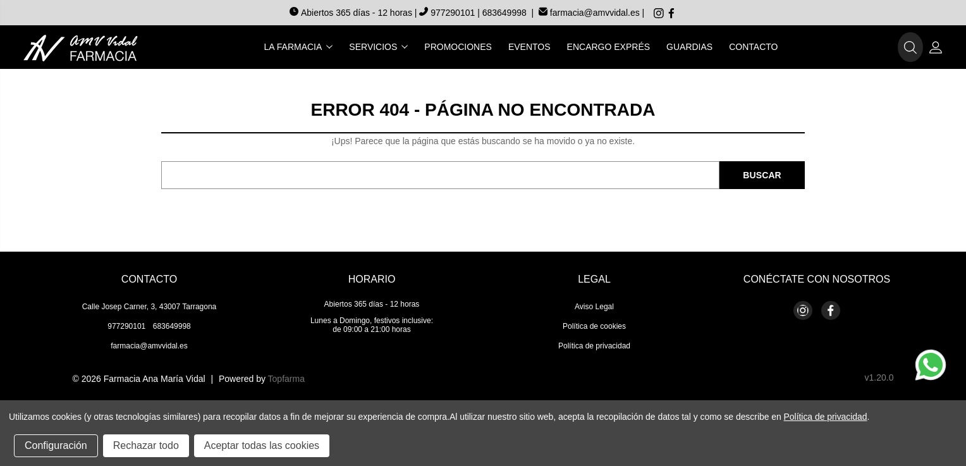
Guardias (689, 47)
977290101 (448, 13)
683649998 (504, 13)
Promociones (458, 47)
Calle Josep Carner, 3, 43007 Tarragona (149, 306)
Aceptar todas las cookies (261, 445)
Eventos (529, 47)
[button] (910, 47)
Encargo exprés (608, 47)
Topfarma (286, 379)
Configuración (56, 445)
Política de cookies (594, 326)
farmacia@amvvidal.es (589, 13)
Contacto (753, 47)
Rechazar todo (146, 445)
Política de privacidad (594, 345)
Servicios (378, 47)
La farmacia (298, 47)
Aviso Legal (594, 306)
